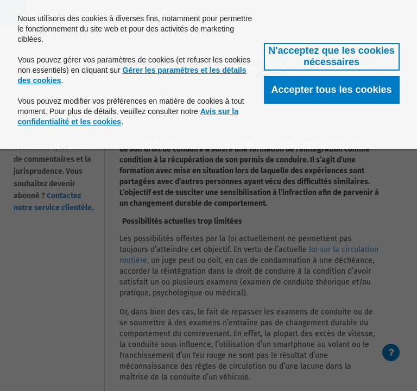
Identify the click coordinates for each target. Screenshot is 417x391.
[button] (332, 57)
